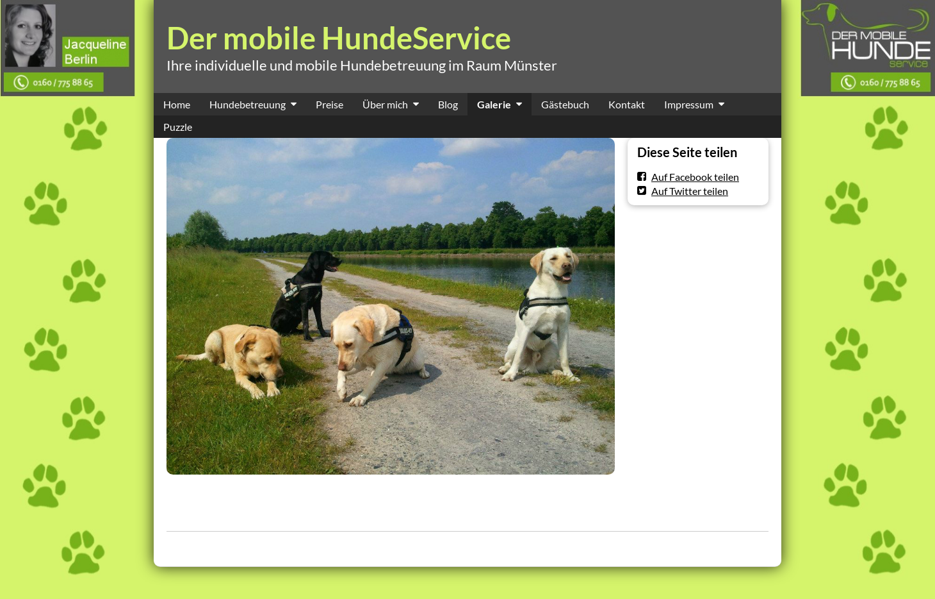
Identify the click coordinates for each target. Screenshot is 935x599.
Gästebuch (565, 104)
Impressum (688, 104)
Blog (448, 104)
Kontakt (626, 104)
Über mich (385, 104)
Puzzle (177, 127)
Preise (329, 104)
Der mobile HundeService (339, 38)
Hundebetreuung (247, 104)
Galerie (494, 104)
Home (176, 104)
